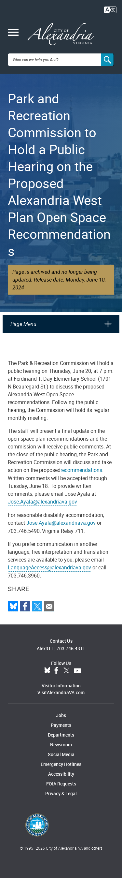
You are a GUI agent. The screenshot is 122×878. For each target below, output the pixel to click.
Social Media (61, 754)
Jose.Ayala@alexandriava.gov (42, 501)
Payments (61, 725)
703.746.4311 (71, 648)
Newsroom (61, 744)
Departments (61, 735)
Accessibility (61, 774)
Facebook (56, 670)
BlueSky (47, 670)
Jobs (61, 715)
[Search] (107, 59)
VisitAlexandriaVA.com (61, 692)
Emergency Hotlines (61, 764)
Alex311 (45, 648)
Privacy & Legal (61, 793)
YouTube (77, 670)
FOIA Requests (61, 784)
